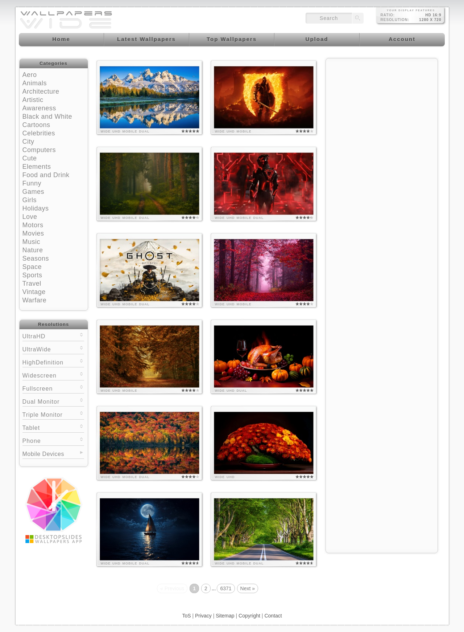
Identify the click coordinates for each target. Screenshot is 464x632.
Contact (273, 616)
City (28, 141)
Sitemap (225, 616)
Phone (53, 440)
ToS (186, 616)
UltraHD (53, 335)
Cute (29, 158)
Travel (31, 283)
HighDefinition (53, 362)
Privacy (203, 616)
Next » (247, 588)
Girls (29, 200)
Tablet (53, 427)
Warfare (34, 300)
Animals (34, 83)
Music (31, 241)
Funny (32, 183)
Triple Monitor (53, 414)
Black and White (47, 116)
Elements (36, 166)
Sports (32, 275)
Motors (33, 225)
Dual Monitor (53, 401)
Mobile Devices (43, 454)
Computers (39, 150)
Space (32, 266)
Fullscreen (53, 388)
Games (33, 191)
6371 (225, 588)
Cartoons (36, 125)
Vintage (34, 291)
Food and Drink (46, 175)
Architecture (40, 91)
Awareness (39, 108)
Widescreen (53, 375)
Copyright (249, 616)
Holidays (35, 208)
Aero (29, 74)
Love (29, 216)
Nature (32, 250)
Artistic (33, 99)
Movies (33, 233)
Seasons (35, 258)
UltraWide (53, 348)
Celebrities (38, 133)
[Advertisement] (381, 107)
